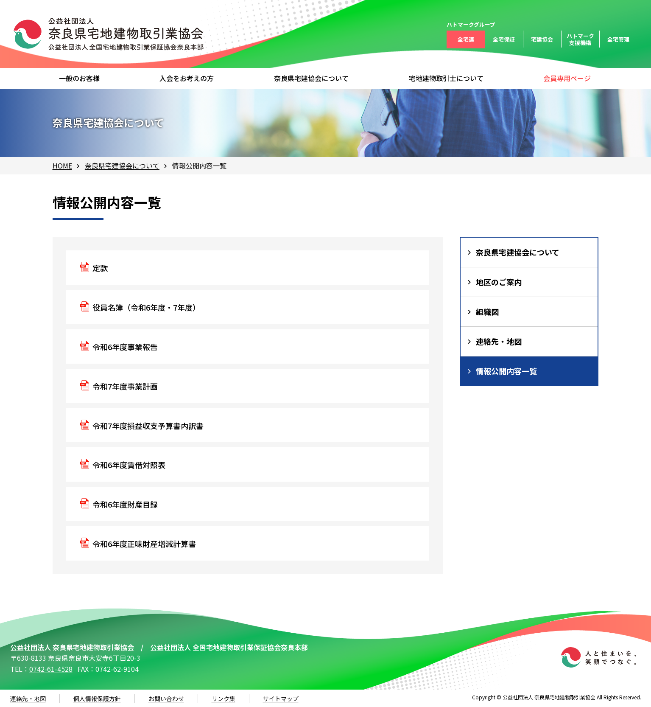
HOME (62, 165)
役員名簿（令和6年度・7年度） (146, 307)
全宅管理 (618, 39)
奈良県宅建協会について (122, 165)
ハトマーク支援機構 (580, 39)
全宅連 (466, 39)
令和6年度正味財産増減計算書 (144, 543)
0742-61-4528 (51, 669)
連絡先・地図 (499, 341)
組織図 (487, 311)
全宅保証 (504, 39)
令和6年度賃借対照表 (128, 464)
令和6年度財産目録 (125, 504)
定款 (100, 267)
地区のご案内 (499, 281)
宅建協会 (542, 39)
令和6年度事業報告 (125, 346)
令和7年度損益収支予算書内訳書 (148, 425)
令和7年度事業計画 (125, 386)
